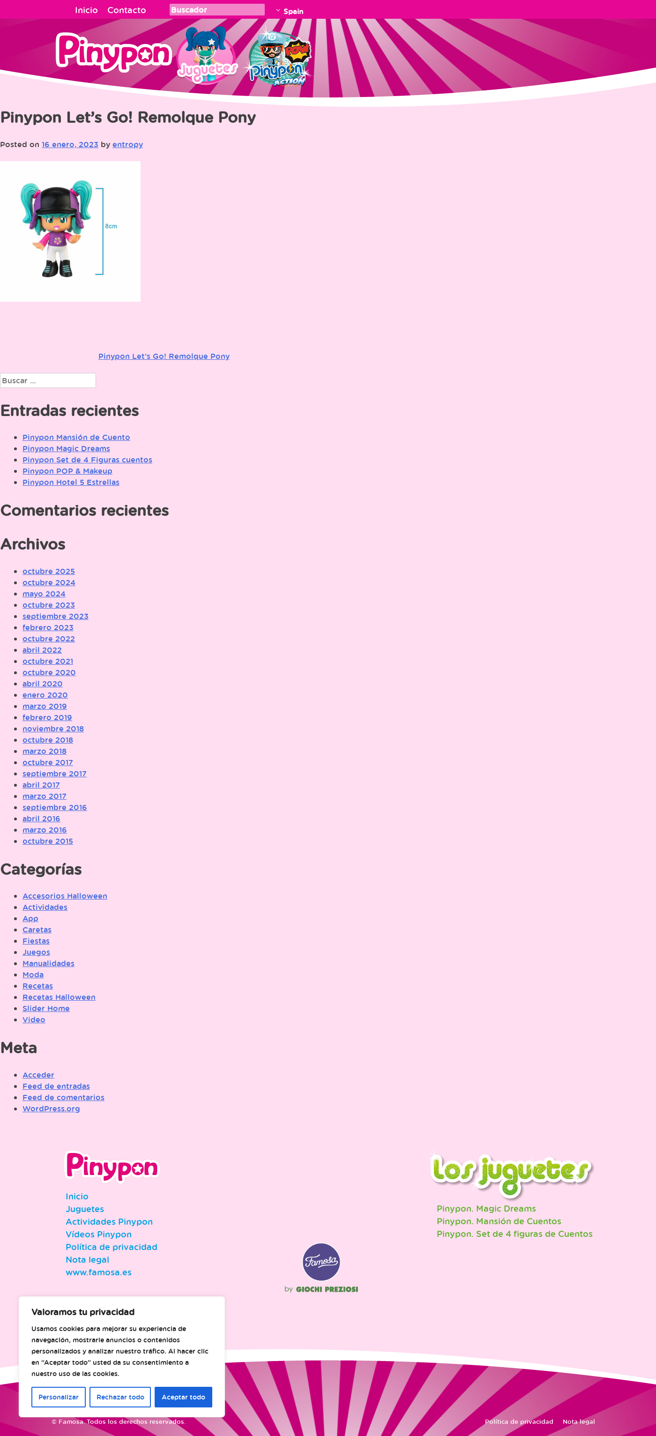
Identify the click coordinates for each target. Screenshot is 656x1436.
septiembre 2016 (54, 807)
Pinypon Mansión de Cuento (76, 437)
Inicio (86, 9)
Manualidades (48, 963)
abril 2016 (41, 818)
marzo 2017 (44, 796)
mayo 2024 (44, 593)
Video (33, 1019)
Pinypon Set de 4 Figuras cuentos (87, 459)
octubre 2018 (47, 740)
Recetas (37, 986)
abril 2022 (42, 650)
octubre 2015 (47, 841)
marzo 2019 (44, 706)
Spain (293, 11)
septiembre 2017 (54, 773)
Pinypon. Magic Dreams (486, 1208)
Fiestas (36, 941)
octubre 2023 (48, 605)
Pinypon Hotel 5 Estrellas (70, 482)
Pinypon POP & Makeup (67, 471)
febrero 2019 (47, 717)
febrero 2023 (48, 627)
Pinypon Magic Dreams (66, 448)
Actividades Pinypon (109, 1221)
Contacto (126, 9)
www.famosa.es (99, 1272)
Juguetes (206, 54)
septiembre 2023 (55, 616)
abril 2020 (42, 683)
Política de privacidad (111, 1246)
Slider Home (46, 1008)
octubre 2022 (48, 638)
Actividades (44, 907)
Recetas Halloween (59, 997)
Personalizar (58, 1396)
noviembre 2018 (53, 728)
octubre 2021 (47, 661)
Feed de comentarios (63, 1097)
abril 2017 (41, 785)
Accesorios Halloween (64, 896)
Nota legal (87, 1259)
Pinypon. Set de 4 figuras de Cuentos (515, 1233)
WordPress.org (51, 1108)
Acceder (38, 1075)
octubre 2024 (48, 582)
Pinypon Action (278, 54)
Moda (33, 974)
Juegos (36, 952)
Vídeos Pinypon (99, 1234)
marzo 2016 (44, 830)
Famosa (321, 1279)
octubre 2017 (47, 762)
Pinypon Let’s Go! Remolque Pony (164, 356)
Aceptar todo (183, 1396)
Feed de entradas (56, 1086)
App (30, 918)
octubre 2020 (49, 672)
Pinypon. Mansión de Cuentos (499, 1221)
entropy (127, 144)
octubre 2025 (48, 571)
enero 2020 (45, 695)
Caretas (37, 929)
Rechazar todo (120, 1396)
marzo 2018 (44, 751)
